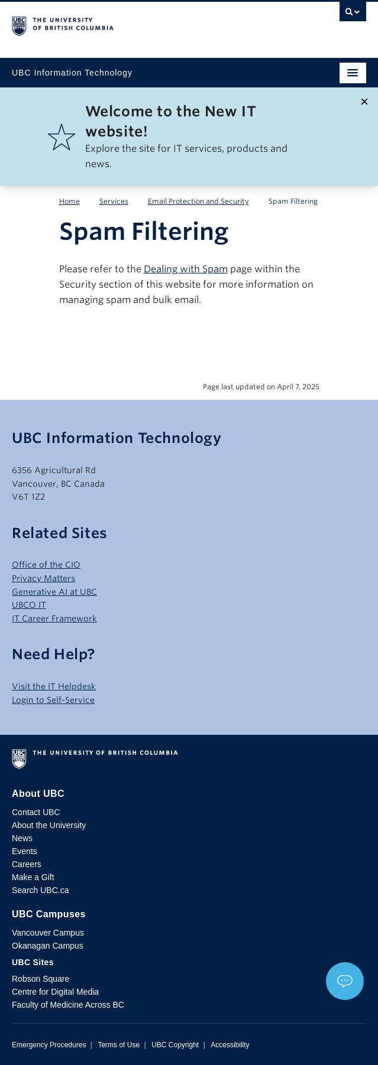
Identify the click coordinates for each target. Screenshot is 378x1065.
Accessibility (230, 1045)
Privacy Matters (43, 578)
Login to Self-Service (53, 700)
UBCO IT (29, 605)
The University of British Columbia (136, 24)
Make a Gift (33, 877)
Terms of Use (119, 1045)
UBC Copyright (175, 1045)
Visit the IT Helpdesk (54, 686)
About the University (49, 825)
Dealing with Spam (186, 269)
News (22, 838)
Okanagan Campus (47, 945)
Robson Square (40, 978)
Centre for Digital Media (55, 991)
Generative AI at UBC (54, 592)
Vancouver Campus (48, 932)
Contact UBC (36, 812)
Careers (26, 864)
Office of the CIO (46, 564)
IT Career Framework (54, 618)
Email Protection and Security (198, 201)
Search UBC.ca (40, 890)
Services (113, 201)
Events (24, 851)
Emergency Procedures (49, 1045)
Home (69, 201)
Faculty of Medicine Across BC (68, 1004)
